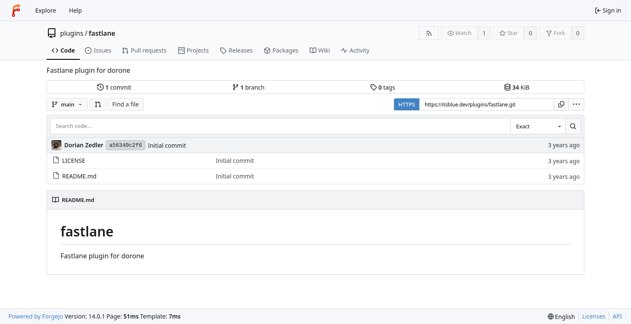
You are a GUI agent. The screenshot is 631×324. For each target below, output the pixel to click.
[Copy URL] (561, 104)
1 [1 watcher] (484, 33)
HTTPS (406, 104)
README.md (75, 176)
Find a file (125, 104)
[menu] (576, 104)
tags (382, 87)
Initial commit (167, 145)
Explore (45, 10)
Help (75, 10)
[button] (98, 104)
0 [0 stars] (530, 33)
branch (248, 87)
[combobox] (537, 126)
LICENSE (69, 161)
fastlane (102, 33)
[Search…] (573, 126)
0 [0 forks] (577, 33)
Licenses (594, 316)
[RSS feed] (429, 33)
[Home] (16, 10)
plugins (71, 33)
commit (114, 87)
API (617, 316)
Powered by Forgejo (35, 316)
